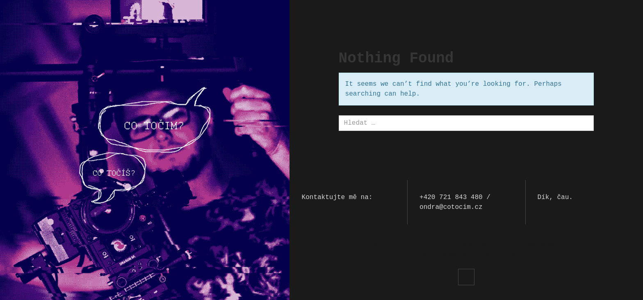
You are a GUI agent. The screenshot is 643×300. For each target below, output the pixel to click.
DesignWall (543, 244)
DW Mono (493, 244)
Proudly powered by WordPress (466, 254)
